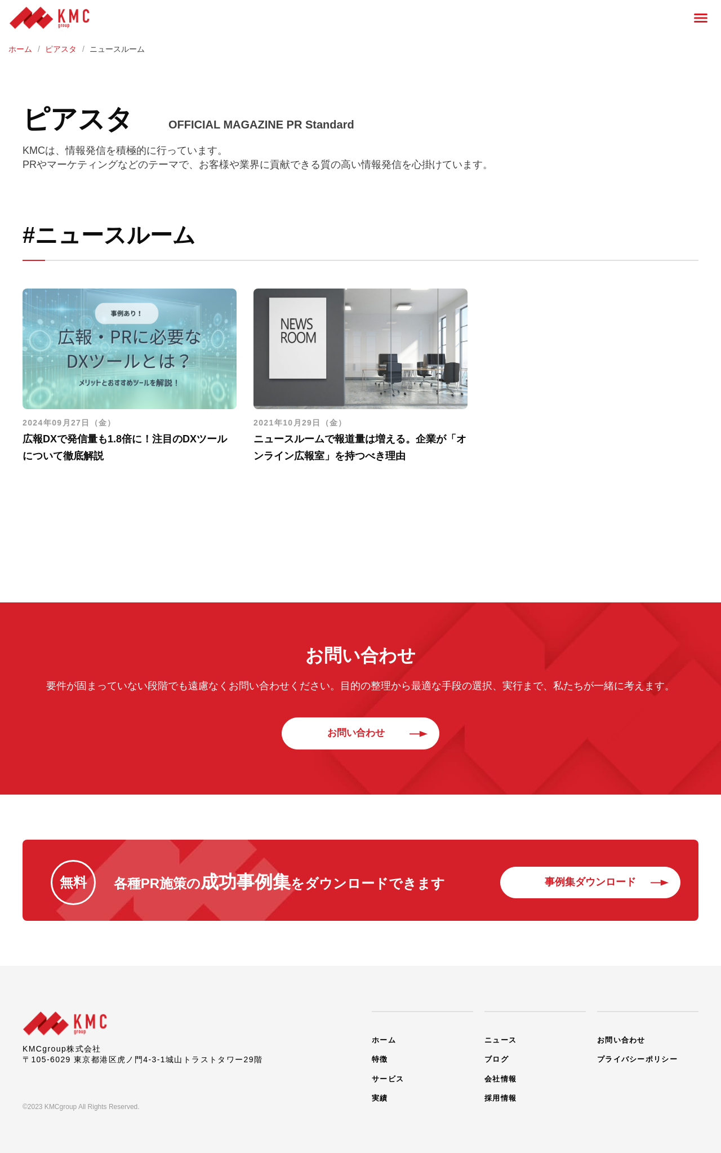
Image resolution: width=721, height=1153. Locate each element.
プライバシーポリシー (640, 1054)
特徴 (380, 1054)
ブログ (497, 1054)
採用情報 (501, 1088)
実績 (380, 1088)
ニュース (501, 1038)
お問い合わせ (360, 733)
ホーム (385, 1038)
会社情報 (501, 1071)
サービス (389, 1071)
